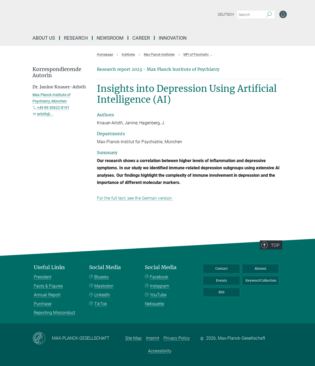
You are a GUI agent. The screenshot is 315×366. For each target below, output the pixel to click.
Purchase (42, 303)
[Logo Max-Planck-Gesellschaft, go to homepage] (120, 18)
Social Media (105, 267)
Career (141, 38)
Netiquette (154, 303)
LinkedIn (102, 294)
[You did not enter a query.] (250, 14)
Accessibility (159, 350)
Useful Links (49, 267)
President (42, 276)
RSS (221, 292)
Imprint (152, 338)
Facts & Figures (48, 286)
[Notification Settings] (283, 14)
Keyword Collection (261, 280)
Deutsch (226, 14)
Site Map (133, 338)
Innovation (173, 38)
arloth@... (45, 114)
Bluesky (101, 276)
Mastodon (103, 286)
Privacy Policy (176, 338)
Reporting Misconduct (54, 312)
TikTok (100, 303)
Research (76, 38)
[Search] (269, 14)
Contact (221, 268)
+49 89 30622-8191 (53, 107)
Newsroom (110, 38)
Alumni (260, 268)
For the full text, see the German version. (135, 198)
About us (43, 38)
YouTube (158, 294)
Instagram (159, 286)
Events (221, 280)
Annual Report (47, 294)
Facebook (159, 276)
